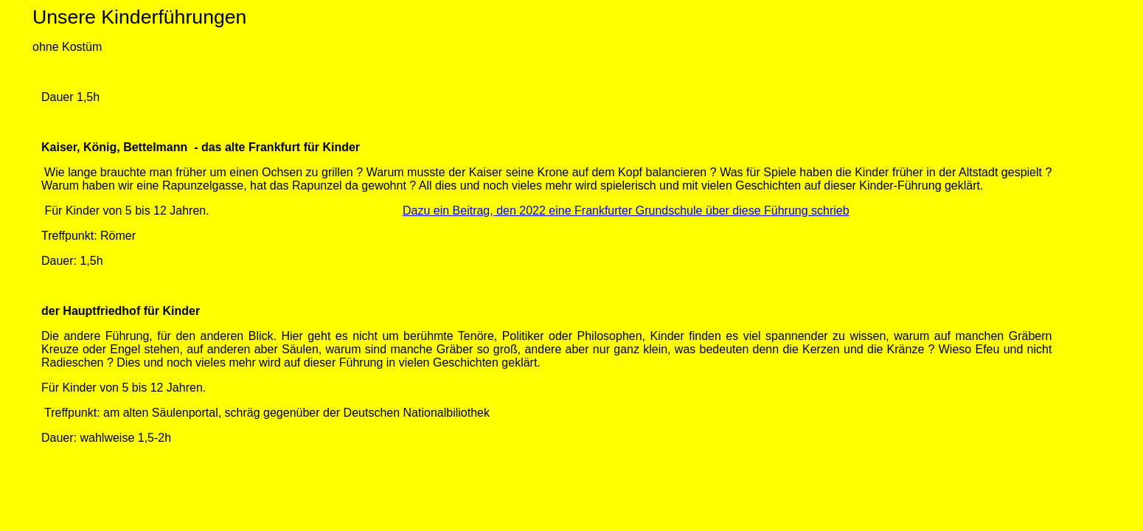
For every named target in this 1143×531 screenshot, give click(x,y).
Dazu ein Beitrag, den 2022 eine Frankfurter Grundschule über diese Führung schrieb (626, 210)
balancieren (676, 172)
